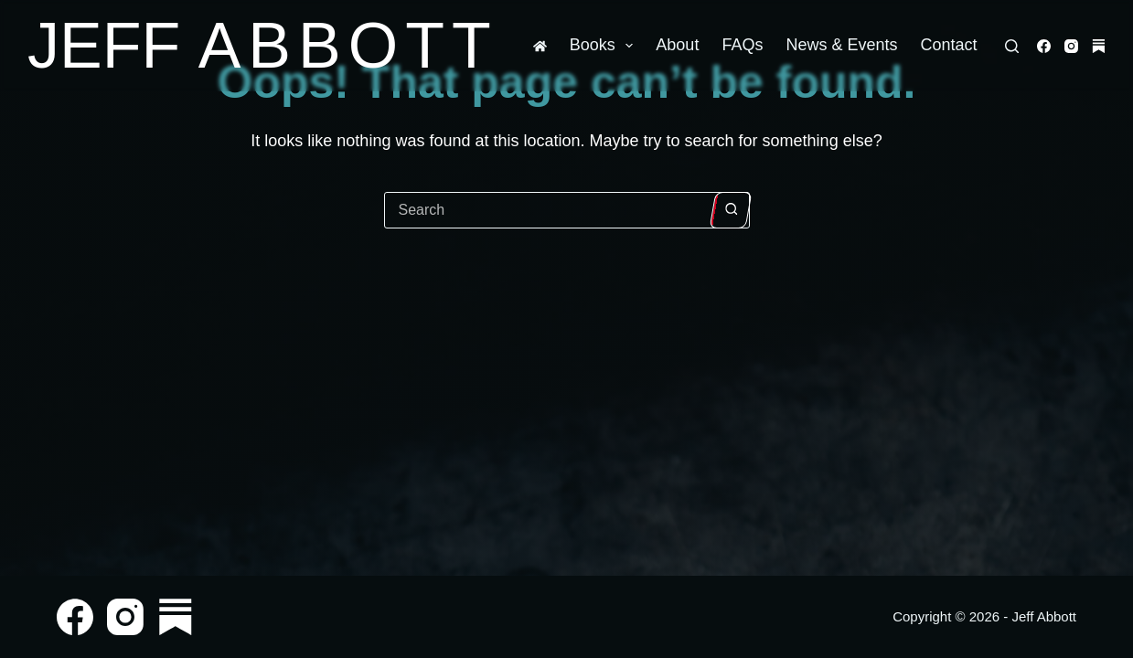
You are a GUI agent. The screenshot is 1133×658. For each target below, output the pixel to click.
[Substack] (1099, 46)
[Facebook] (1044, 46)
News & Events (841, 45)
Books (605, 46)
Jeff (262, 45)
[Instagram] (1071, 46)
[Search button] (730, 210)
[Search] (1012, 46)
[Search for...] (548, 210)
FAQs (742, 45)
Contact (948, 45)
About (677, 45)
